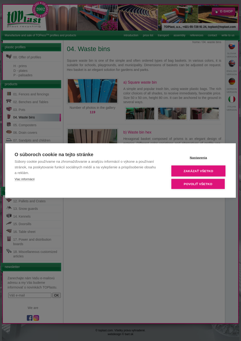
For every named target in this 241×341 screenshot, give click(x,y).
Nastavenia (198, 157)
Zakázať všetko (198, 171)
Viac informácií (25, 179)
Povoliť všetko (198, 184)
